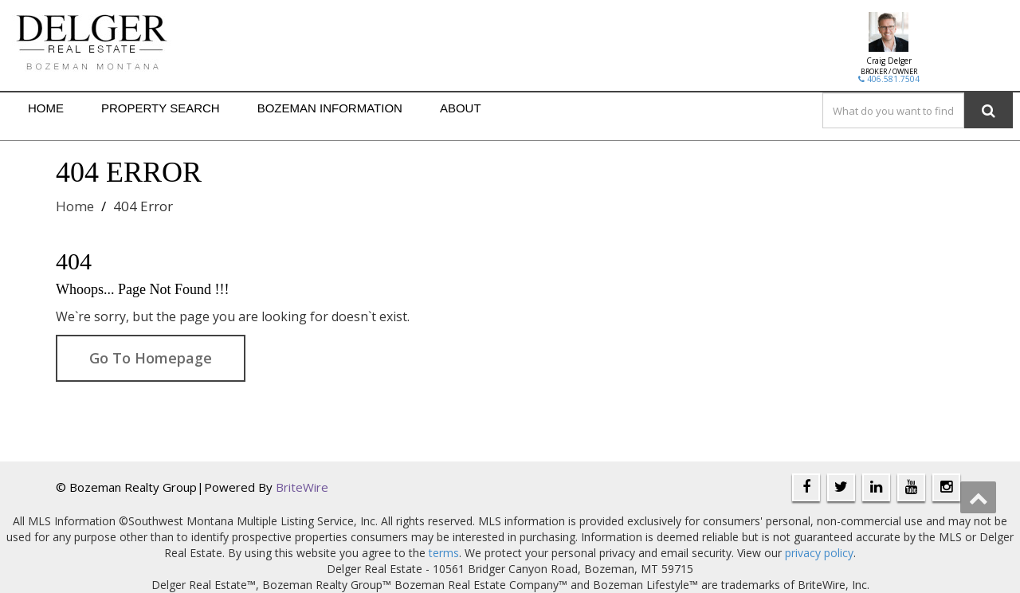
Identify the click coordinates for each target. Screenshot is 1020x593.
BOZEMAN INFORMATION (329, 108)
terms (444, 552)
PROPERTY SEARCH (160, 108)
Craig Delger (889, 60)
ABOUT (460, 108)
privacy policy (819, 552)
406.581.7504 (889, 78)
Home (75, 206)
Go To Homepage (150, 357)
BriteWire (302, 487)
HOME (46, 108)
